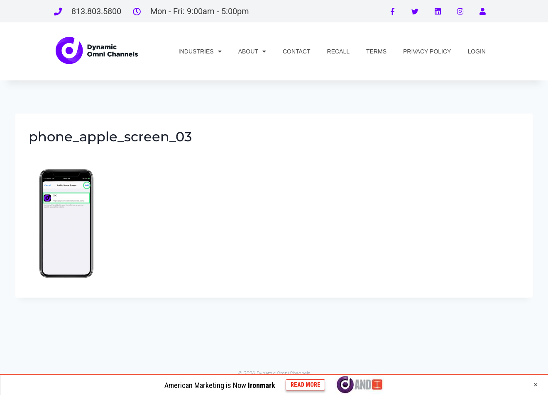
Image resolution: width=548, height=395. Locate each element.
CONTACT (297, 51)
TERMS (376, 51)
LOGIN (476, 51)
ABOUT (252, 51)
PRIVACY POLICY (427, 51)
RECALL (338, 51)
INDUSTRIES (200, 51)
